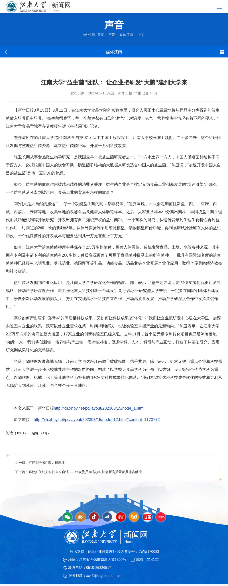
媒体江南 (127, 35)
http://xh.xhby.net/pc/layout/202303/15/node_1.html (99, 408)
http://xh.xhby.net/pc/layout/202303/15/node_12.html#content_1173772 (97, 419)
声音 (111, 35)
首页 (100, 35)
